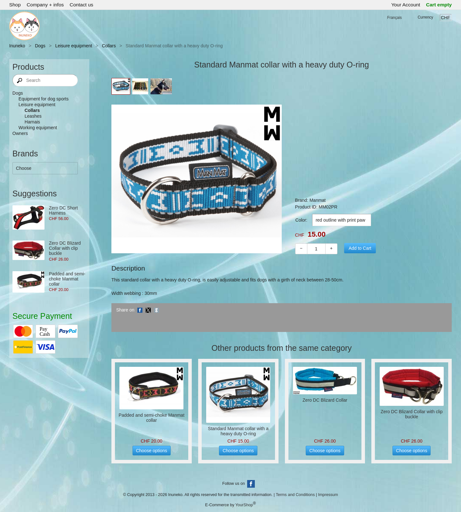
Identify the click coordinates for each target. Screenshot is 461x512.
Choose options (151, 450)
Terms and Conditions (295, 494)
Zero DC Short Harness (63, 210)
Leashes (33, 116)
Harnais (32, 122)
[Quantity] (316, 249)
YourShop (244, 505)
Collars (109, 45)
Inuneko (17, 45)
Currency (425, 17)
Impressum (328, 494)
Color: (301, 220)
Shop (15, 4)
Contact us (81, 4)
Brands (25, 153)
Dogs (40, 45)
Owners (20, 133)
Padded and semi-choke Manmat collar (67, 279)
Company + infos (45, 4)
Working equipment (38, 127)
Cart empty (439, 4)
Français (394, 17)
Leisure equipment (73, 45)
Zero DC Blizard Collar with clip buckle (65, 248)
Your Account (405, 4)
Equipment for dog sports (44, 99)
